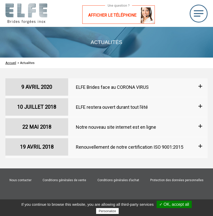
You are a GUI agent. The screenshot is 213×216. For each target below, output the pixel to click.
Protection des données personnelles (177, 180)
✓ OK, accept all (174, 204)
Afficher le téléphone (112, 15)
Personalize (107, 211)
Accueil (10, 63)
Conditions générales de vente (64, 180)
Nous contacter (20, 180)
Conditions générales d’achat (118, 180)
